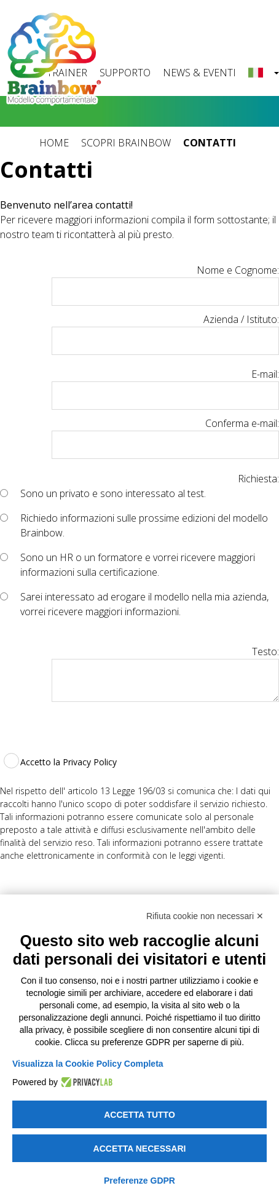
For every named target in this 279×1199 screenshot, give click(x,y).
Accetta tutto (139, 1115)
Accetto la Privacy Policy (68, 762)
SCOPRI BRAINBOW (126, 142)
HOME (54, 142)
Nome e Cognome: (238, 270)
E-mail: (265, 374)
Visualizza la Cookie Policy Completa (87, 1064)
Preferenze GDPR (139, 1180)
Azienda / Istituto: (241, 319)
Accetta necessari (139, 1148)
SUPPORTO (125, 72)
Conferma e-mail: (242, 423)
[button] (263, 73)
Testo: (265, 651)
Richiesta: (258, 478)
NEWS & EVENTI (199, 72)
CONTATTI (209, 142)
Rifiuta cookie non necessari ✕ (205, 916)
